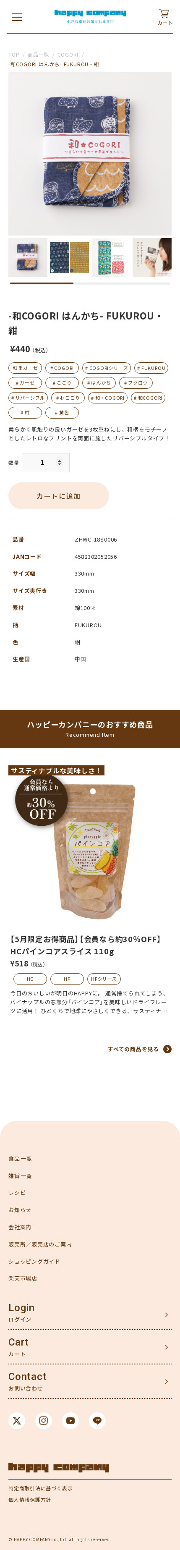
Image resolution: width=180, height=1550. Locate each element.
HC (30, 978)
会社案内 (19, 1227)
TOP (13, 54)
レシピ (17, 1193)
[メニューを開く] (17, 17)
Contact (27, 1376)
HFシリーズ (104, 978)
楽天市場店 (22, 1278)
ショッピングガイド (34, 1261)
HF (67, 978)
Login (21, 1308)
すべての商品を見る (133, 1049)
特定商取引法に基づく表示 (40, 1488)
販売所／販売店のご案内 (40, 1244)
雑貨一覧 (20, 1176)
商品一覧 (38, 54)
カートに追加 (59, 496)
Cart (18, 1342)
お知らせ (19, 1210)
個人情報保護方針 (29, 1499)
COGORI (68, 54)
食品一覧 (20, 1158)
